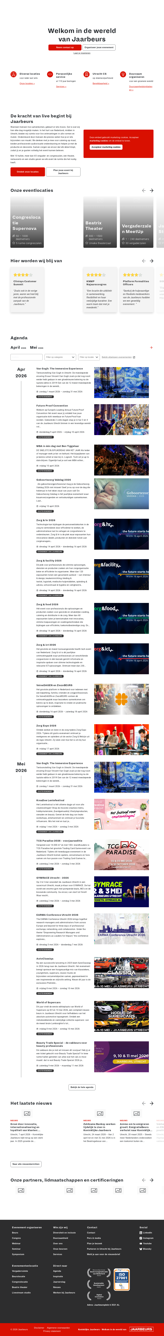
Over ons (114, 13)
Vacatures (92, 4)
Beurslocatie (18, 1276)
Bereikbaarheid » (101, 83)
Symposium (18, 1254)
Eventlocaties (81, 13)
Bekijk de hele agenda (82, 1087)
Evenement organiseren (27, 1227)
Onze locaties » (27, 83)
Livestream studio (21, 1293)
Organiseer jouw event (55, 13)
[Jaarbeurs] (141, 1329)
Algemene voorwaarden (58, 1328)
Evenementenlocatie (25, 1266)
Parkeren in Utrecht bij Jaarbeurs (104, 1249)
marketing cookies (99, 141)
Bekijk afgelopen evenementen (118, 357)
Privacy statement (52, 1331)
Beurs (15, 1233)
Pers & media (105, 4)
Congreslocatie (20, 1282)
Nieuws (57, 1287)
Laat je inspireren (82, 53)
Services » (61, 86)
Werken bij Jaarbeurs (64, 1293)
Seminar (16, 1249)
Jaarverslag (59, 1282)
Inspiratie (58, 1276)
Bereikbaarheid (133, 13)
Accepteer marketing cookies (106, 147)
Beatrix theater (19, 1287)
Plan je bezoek (94, 1243)
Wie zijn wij (60, 1227)
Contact (149, 13)
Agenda (35, 13)
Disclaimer (39, 1328)
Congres (16, 1238)
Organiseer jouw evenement (99, 47)
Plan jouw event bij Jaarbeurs (63, 171)
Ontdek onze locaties (28, 172)
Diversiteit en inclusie (64, 1233)
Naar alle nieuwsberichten (26, 1164)
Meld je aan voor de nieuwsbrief (103, 1254)
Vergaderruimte (20, 1271)
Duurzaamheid (60, 1238)
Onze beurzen (100, 13)
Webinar (16, 1243)
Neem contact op (65, 47)
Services (57, 1254)
